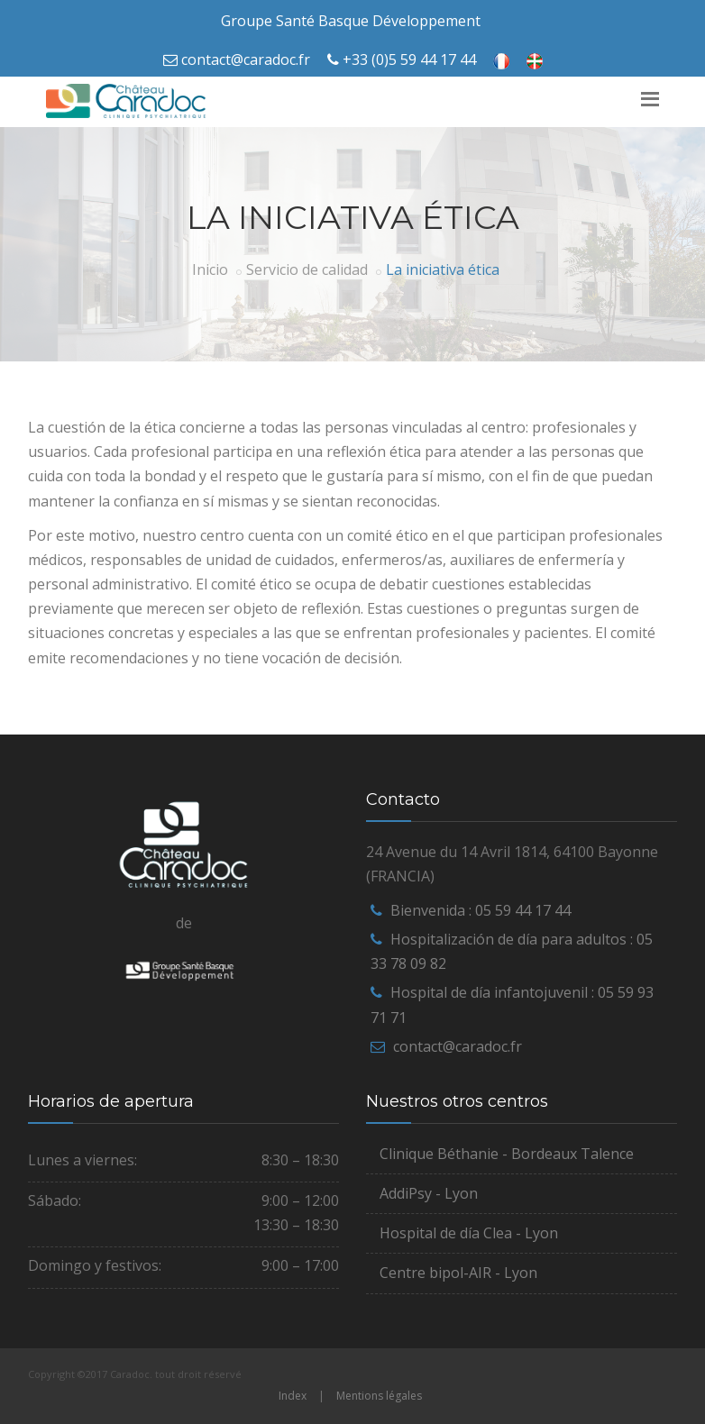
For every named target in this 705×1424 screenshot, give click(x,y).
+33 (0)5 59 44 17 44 (409, 59)
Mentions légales (379, 1395)
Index (293, 1395)
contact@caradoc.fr (245, 59)
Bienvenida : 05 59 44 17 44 (480, 910)
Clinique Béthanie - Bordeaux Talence (507, 1154)
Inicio (210, 269)
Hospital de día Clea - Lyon (469, 1233)
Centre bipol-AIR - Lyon (458, 1273)
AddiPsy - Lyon (429, 1193)
